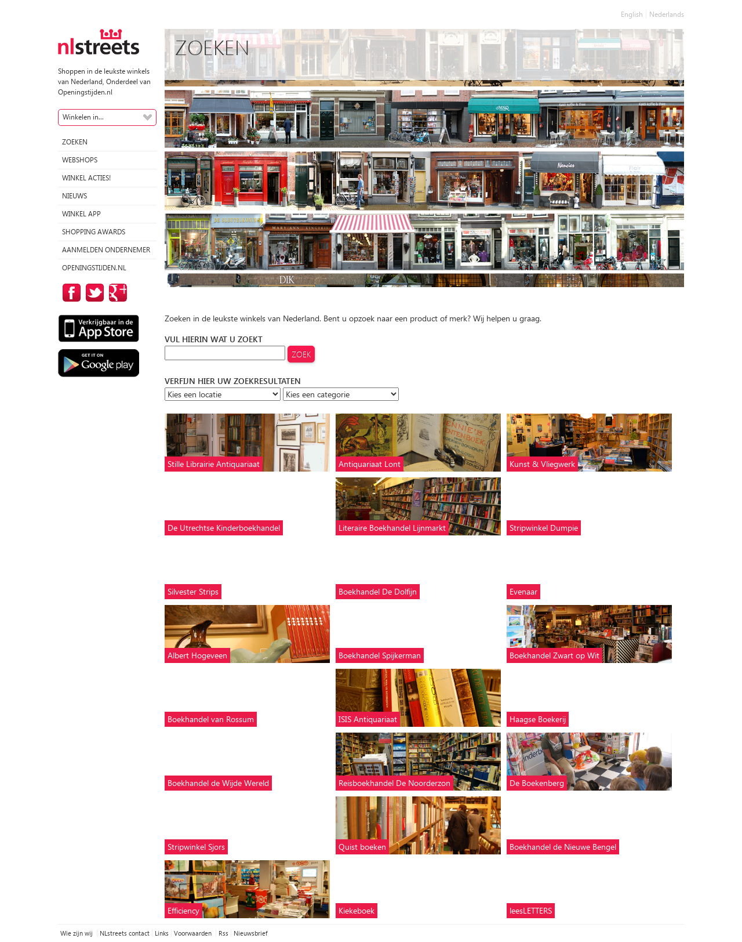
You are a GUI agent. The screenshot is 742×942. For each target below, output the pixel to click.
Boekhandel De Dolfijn (378, 591)
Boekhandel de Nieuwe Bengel (563, 846)
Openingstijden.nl (94, 267)
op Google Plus (116, 293)
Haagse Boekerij (538, 718)
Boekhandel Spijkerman (380, 655)
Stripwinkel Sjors (196, 846)
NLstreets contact (125, 933)
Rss (223, 933)
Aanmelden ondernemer (106, 249)
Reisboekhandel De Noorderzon (394, 782)
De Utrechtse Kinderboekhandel (224, 527)
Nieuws (74, 195)
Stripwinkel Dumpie (544, 527)
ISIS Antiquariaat (368, 718)
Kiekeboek (356, 910)
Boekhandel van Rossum (211, 718)
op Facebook (69, 293)
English (632, 14)
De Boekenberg (537, 782)
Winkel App (81, 213)
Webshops (79, 159)
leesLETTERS (531, 910)
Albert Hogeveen (197, 655)
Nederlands (666, 14)
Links (162, 933)
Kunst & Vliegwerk (542, 463)
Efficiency (183, 910)
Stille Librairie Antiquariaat (214, 463)
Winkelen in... (83, 117)
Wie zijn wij (77, 933)
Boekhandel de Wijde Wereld (218, 782)
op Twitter (92, 293)
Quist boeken (362, 846)
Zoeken (75, 141)
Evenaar (523, 591)
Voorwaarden (193, 933)
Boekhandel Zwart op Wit (554, 655)
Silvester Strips (193, 591)
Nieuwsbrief (250, 933)
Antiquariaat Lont (370, 463)
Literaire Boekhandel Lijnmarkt (392, 527)
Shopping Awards (93, 231)
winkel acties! (86, 177)
